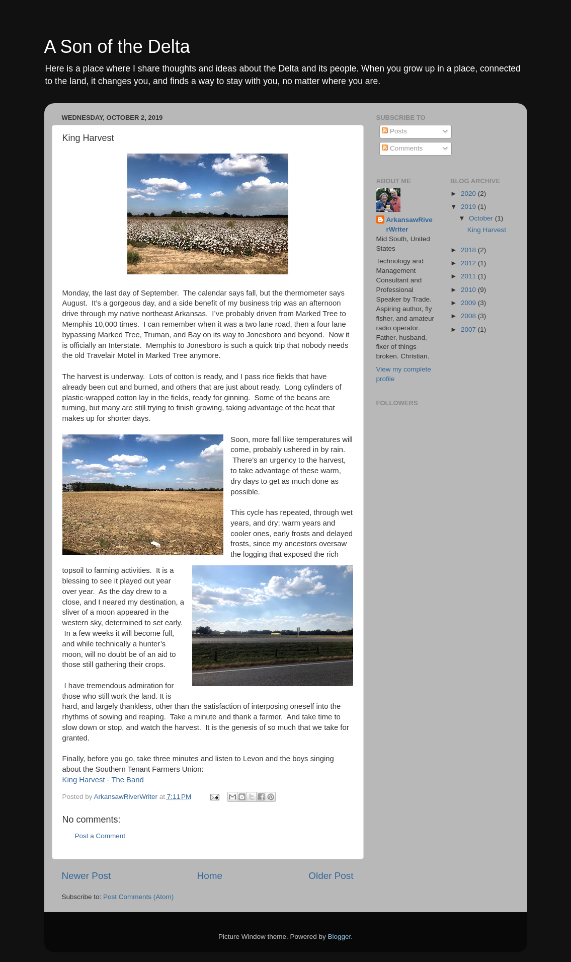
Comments (402, 148)
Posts (394, 131)
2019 (469, 206)
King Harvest (486, 230)
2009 (469, 303)
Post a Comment (100, 836)
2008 (469, 316)
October (482, 218)
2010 (469, 289)
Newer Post (86, 875)
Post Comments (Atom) (138, 897)
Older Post (330, 875)
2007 (469, 329)
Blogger (339, 936)
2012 (469, 263)
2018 (469, 250)
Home (209, 875)
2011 (469, 276)
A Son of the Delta (117, 46)
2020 (469, 193)
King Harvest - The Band (103, 780)
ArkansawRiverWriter (409, 224)
